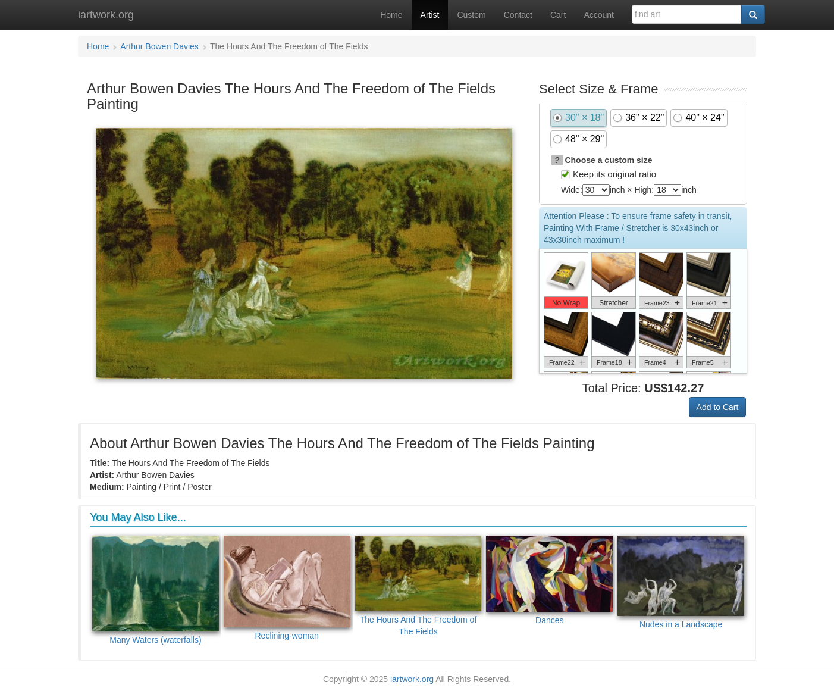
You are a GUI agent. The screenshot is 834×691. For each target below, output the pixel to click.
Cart (558, 15)
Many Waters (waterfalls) (155, 590)
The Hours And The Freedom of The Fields (418, 586)
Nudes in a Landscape (680, 582)
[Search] (753, 14)
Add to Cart (718, 407)
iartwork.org (106, 15)
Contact (518, 15)
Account (599, 15)
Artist (430, 15)
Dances (549, 581)
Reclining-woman (287, 588)
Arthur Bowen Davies (159, 46)
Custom (471, 15)
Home (391, 15)
